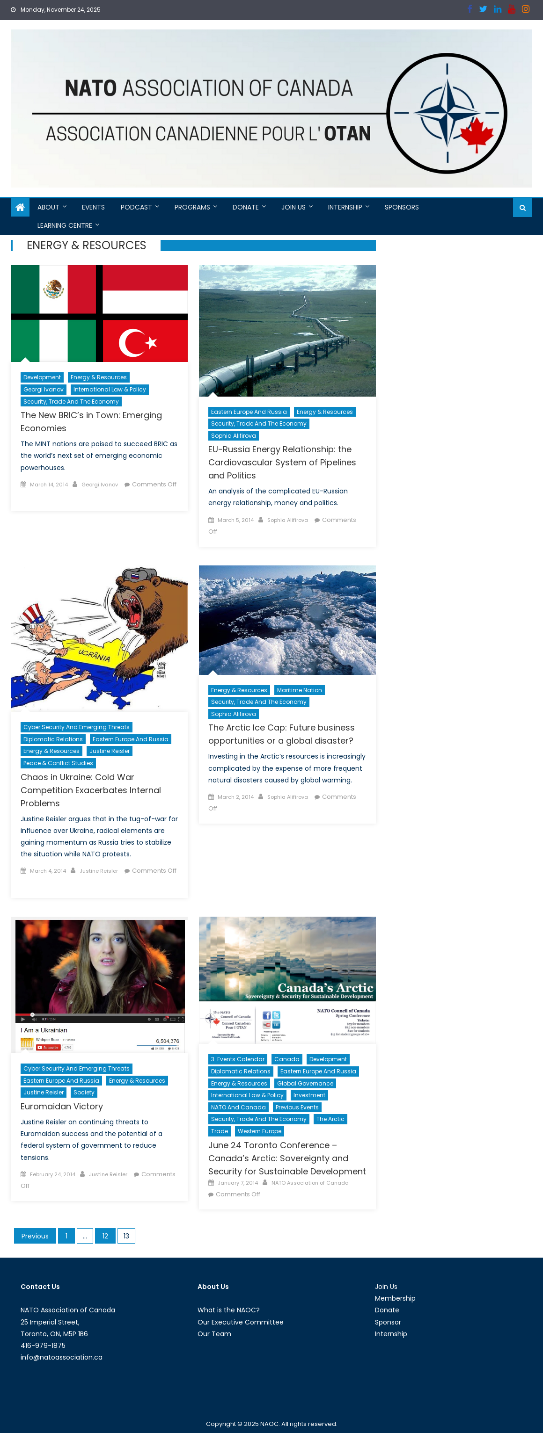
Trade (219, 1131)
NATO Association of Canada (310, 1183)
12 (105, 1236)
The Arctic (330, 1119)
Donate (246, 207)
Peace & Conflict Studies (58, 763)
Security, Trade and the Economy (71, 401)
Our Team (214, 1334)
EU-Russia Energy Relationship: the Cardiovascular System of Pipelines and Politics (282, 462)
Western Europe (259, 1131)
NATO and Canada (238, 1107)
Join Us (293, 207)
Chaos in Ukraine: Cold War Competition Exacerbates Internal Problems (91, 790)
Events (93, 207)
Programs (192, 207)
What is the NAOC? (229, 1310)
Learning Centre (64, 225)
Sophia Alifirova (233, 436)
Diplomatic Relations (53, 739)
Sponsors (402, 207)
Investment (309, 1095)
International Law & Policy (109, 389)
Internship (345, 207)
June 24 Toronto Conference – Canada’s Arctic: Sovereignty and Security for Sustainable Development (287, 1158)
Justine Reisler (109, 751)
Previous (35, 1236)
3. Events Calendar (237, 1059)
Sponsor (388, 1322)
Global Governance (305, 1083)
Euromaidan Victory (62, 1106)
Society (84, 1092)
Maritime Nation (299, 690)
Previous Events (297, 1107)
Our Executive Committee (241, 1322)
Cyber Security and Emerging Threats (76, 727)
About (48, 207)
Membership (395, 1298)
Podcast (136, 207)
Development (42, 377)
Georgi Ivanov (43, 389)
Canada (287, 1059)
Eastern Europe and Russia (249, 412)
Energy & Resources (99, 377)
